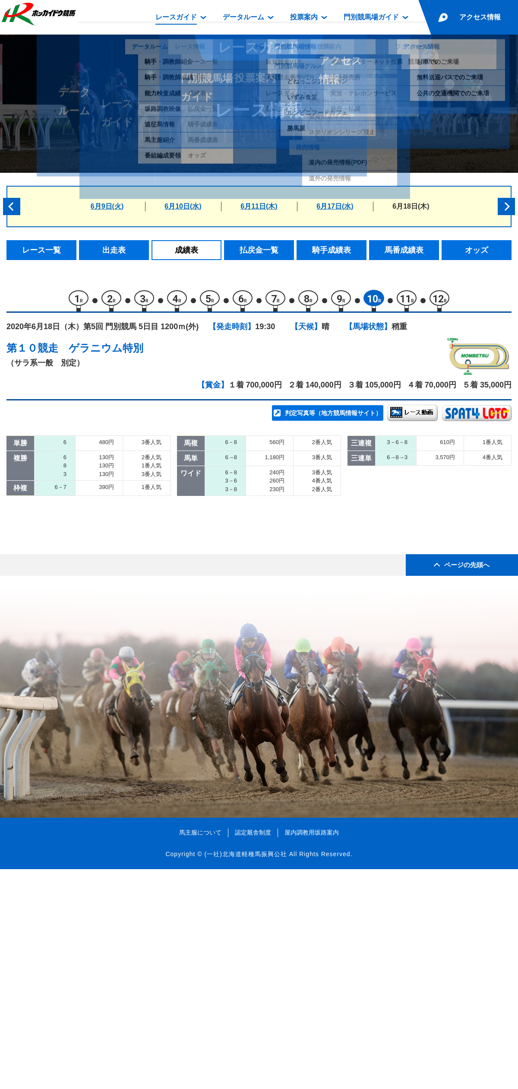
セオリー (92, 602)
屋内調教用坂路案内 (311, 1051)
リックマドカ (99, 639)
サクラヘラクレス (106, 492)
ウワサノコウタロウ (110, 510)
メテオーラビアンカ (110, 620)
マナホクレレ (99, 566)
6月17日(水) (334, 206)
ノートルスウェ (103, 584)
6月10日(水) (182, 206)
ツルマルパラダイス (110, 547)
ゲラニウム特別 (106, 352)
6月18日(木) (410, 206)
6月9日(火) (107, 206)
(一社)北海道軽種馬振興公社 (245, 1073)
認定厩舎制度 (253, 1051)
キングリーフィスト (110, 529)
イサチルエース (103, 474)
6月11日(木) (258, 206)
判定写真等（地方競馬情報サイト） (333, 417)
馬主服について (200, 1051)
